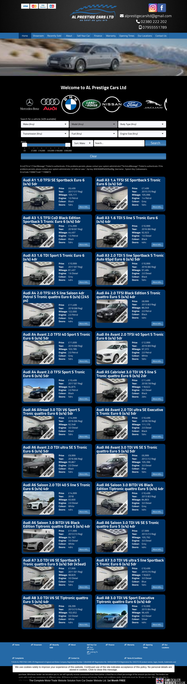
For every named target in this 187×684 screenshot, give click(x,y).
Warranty (111, 35)
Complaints (18, 658)
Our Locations (145, 35)
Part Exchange (90, 648)
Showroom (38, 35)
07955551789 (155, 27)
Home (25, 35)
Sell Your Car (83, 35)
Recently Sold (54, 35)
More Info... (84, 206)
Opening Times (126, 35)
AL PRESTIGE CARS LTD (26, 662)
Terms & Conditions (133, 658)
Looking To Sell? (92, 653)
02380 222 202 (154, 21)
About (69, 35)
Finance (98, 35)
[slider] (24, 145)
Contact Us (161, 35)
